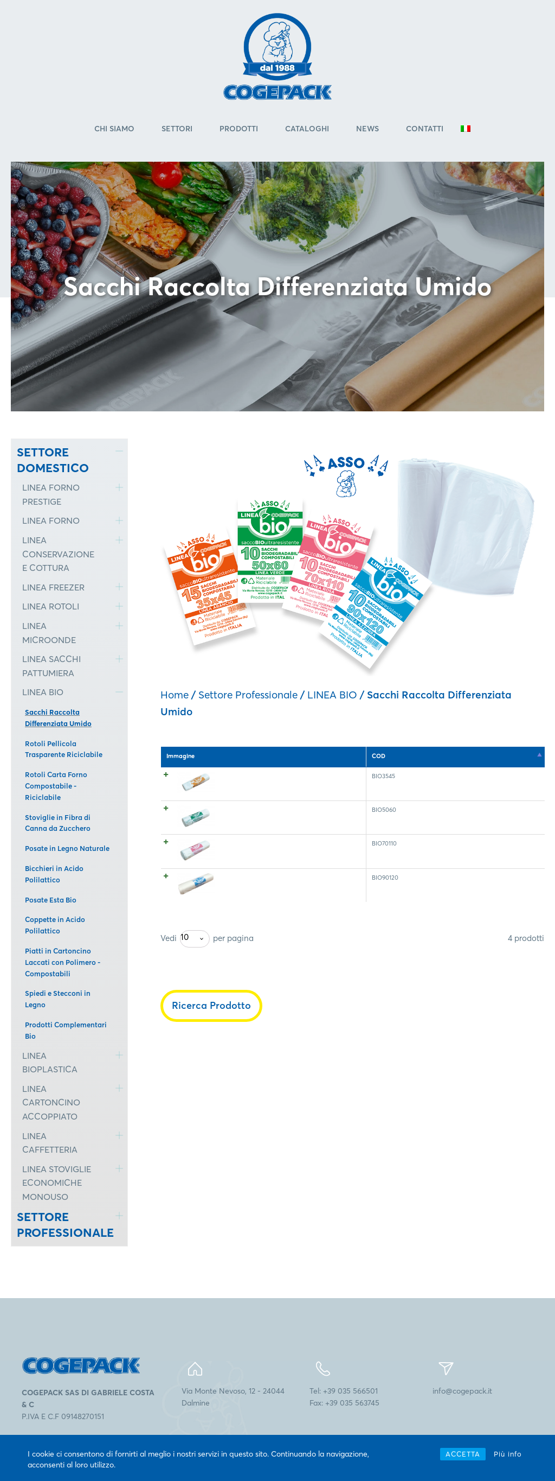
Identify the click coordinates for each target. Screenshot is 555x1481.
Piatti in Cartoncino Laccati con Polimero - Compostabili (62, 963)
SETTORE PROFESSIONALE (58, 1226)
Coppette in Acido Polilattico (55, 927)
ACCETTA (463, 1454)
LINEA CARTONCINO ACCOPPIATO (51, 1103)
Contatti (424, 130)
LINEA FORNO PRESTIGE (51, 496)
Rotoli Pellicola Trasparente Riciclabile (63, 750)
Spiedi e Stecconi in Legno (58, 1000)
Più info (508, 1454)
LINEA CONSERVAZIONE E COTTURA (58, 555)
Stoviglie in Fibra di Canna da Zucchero (58, 824)
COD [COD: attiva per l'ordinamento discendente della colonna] (227, 757)
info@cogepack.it (462, 1392)
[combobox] (195, 1026)
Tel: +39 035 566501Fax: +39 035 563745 (344, 1398)
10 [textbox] (184, 1025)
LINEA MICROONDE (49, 633)
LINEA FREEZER (53, 588)
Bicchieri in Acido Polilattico (54, 875)
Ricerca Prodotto (211, 1093)
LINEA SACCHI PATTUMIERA (51, 667)
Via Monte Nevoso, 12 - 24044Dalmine (233, 1398)
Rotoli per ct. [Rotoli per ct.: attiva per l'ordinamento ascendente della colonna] (474, 757)
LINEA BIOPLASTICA (50, 1063)
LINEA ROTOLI (50, 607)
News (367, 130)
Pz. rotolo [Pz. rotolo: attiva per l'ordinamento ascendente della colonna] (391, 757)
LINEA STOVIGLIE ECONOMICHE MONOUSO (56, 1184)
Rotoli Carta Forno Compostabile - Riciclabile (56, 787)
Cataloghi (307, 130)
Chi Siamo (114, 130)
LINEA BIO (42, 693)
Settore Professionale (248, 695)
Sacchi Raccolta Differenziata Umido (58, 719)
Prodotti (239, 130)
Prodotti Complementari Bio (66, 1031)
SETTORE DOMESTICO (53, 461)
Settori (177, 130)
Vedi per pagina (207, 1026)
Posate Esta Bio (50, 901)
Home (174, 695)
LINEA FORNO (51, 522)
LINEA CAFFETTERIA (50, 1144)
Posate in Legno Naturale (67, 849)
